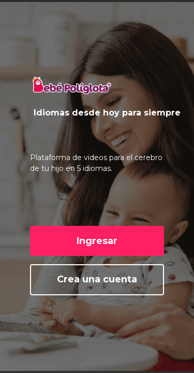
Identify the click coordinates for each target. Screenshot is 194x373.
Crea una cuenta (97, 279)
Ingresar (97, 241)
